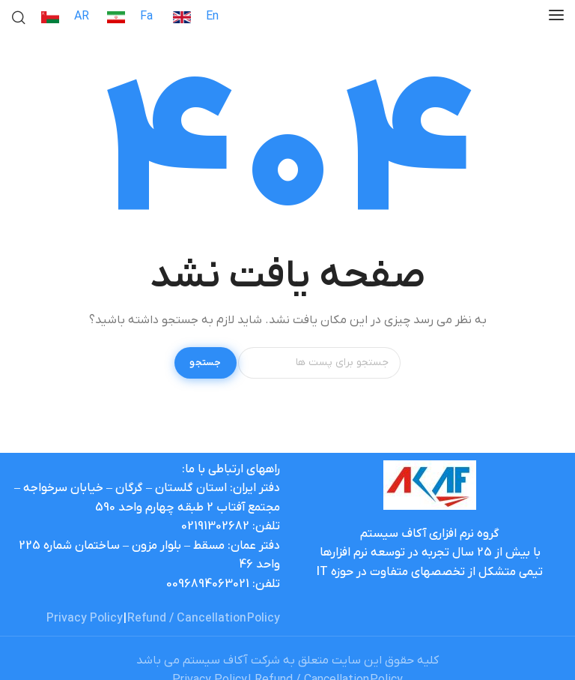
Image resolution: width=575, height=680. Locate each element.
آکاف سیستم (215, 660)
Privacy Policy (84, 618)
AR (81, 16)
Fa (146, 16)
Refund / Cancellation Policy (203, 618)
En (212, 16)
